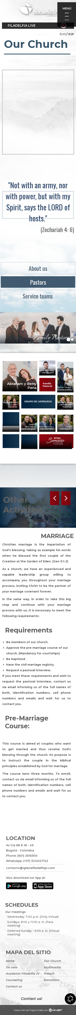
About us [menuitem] (38, 268)
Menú (67, 8)
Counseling (14, 980)
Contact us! (31, 999)
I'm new (11, 967)
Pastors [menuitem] (38, 282)
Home (10, 961)
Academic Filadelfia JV (23, 973)
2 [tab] (73, 341)
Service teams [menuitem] (38, 296)
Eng (62, 34)
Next (66, 498)
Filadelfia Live (21, 26)
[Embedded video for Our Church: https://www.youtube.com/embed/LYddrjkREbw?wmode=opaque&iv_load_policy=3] (38, 112)
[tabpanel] (38, 327)
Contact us (14, 986)
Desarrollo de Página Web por (38, 1011)
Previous (55, 498)
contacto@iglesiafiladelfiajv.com (30, 868)
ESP (71, 34)
